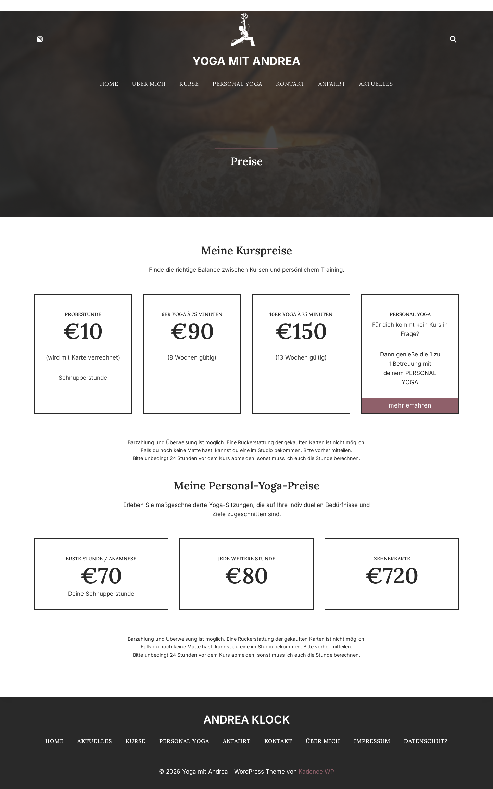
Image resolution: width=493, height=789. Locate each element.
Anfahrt (331, 83)
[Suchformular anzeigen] (453, 39)
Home (109, 83)
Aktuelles (376, 83)
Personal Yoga (237, 83)
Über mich (149, 83)
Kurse (189, 83)
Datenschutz (426, 741)
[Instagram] (40, 39)
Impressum (372, 741)
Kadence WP (316, 771)
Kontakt (290, 83)
